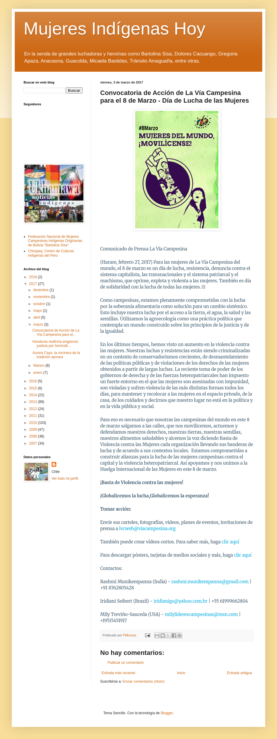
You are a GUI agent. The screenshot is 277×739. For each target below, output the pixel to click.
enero (38, 373)
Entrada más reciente (118, 673)
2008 (33, 436)
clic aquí (230, 542)
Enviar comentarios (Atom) (143, 681)
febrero (39, 365)
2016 (33, 381)
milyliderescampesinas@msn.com (201, 614)
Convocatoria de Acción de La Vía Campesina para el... (55, 332)
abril (37, 317)
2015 (33, 388)
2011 (33, 416)
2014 (33, 395)
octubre (39, 304)
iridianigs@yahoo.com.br (180, 601)
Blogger (167, 713)
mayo (38, 311)
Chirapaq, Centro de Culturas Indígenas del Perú (51, 253)
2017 (33, 284)
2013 (33, 402)
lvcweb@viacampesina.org (147, 528)
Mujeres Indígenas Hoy (114, 28)
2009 (33, 429)
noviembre (42, 297)
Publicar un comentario (126, 663)
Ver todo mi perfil (65, 478)
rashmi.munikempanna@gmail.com (210, 581)
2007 (33, 443)
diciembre (41, 290)
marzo (38, 324)
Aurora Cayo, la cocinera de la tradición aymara (56, 355)
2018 (33, 277)
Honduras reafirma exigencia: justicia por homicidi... (55, 344)
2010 (33, 423)
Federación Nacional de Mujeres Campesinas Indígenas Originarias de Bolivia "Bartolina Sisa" (55, 241)
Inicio (181, 673)
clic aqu (242, 555)
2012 (33, 409)
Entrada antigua (239, 673)
